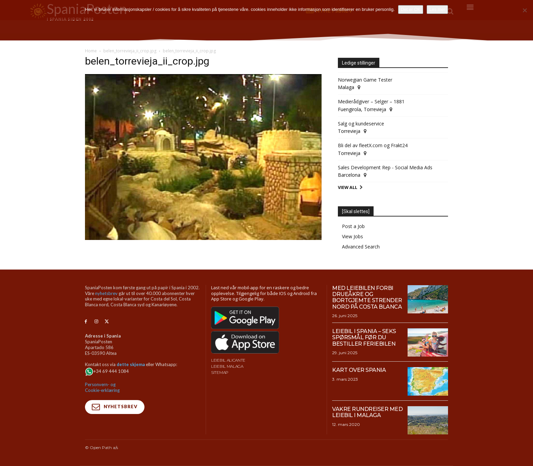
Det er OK (410, 9)
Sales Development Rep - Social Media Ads (385, 167)
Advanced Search (361, 246)
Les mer (437, 9)
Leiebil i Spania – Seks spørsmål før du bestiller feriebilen (364, 337)
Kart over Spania (359, 370)
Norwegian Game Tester (365, 79)
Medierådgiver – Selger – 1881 (371, 101)
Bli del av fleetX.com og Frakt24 (373, 145)
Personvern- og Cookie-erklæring (102, 387)
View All (347, 187)
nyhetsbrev (106, 293)
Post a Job (353, 226)
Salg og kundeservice (361, 123)
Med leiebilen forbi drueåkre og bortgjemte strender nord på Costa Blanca (367, 297)
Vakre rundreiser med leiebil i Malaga (367, 412)
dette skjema (131, 364)
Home (91, 51)
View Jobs (352, 236)
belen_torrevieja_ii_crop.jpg (129, 51)
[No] (524, 10)
